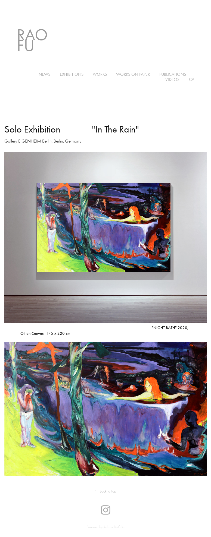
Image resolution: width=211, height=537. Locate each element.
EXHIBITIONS (71, 74)
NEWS (44, 74)
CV (191, 79)
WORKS (100, 74)
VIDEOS (172, 79)
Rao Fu (34, 40)
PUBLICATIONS (172, 74)
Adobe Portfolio (114, 527)
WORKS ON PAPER (133, 74)
